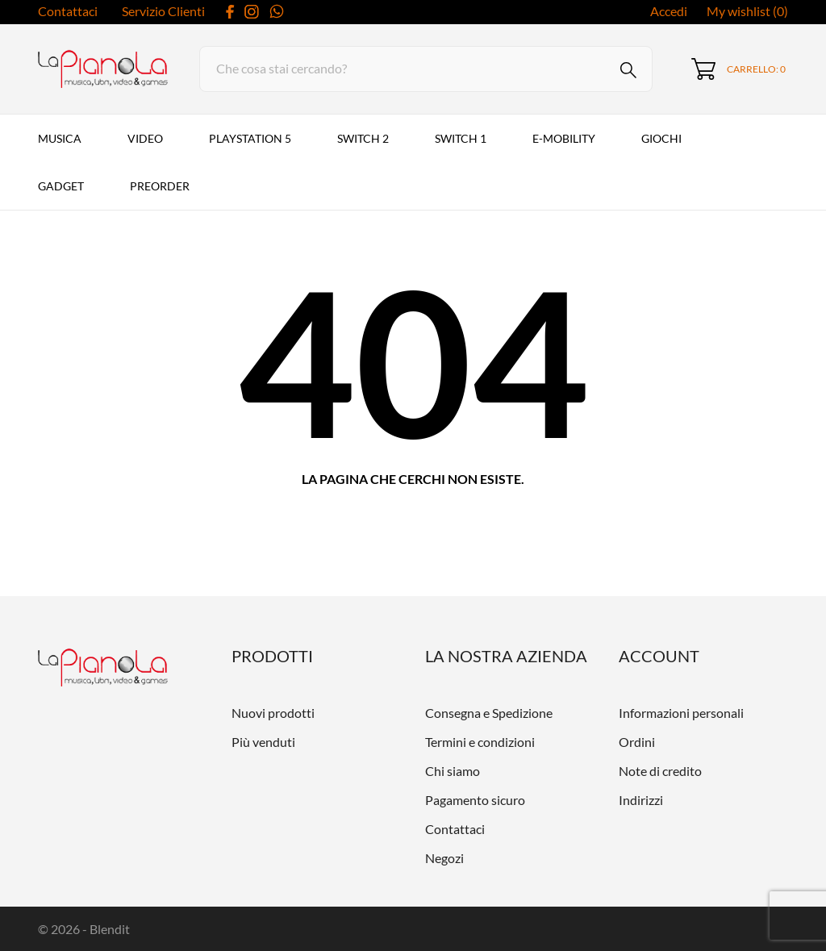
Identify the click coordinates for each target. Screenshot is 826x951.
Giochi (661, 138)
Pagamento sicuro (475, 799)
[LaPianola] (100, 69)
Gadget (61, 186)
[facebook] (230, 12)
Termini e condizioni (480, 741)
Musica (59, 138)
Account (659, 655)
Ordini (637, 741)
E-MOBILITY (563, 138)
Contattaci (68, 11)
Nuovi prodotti (273, 712)
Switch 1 (460, 138)
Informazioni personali (681, 712)
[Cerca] (426, 69)
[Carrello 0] (738, 69)
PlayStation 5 (250, 138)
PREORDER (160, 186)
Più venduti (263, 741)
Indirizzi (641, 799)
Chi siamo (452, 770)
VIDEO (145, 138)
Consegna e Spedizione (489, 712)
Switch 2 (363, 138)
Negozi (444, 857)
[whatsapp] (277, 11)
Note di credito (660, 770)
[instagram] (251, 12)
